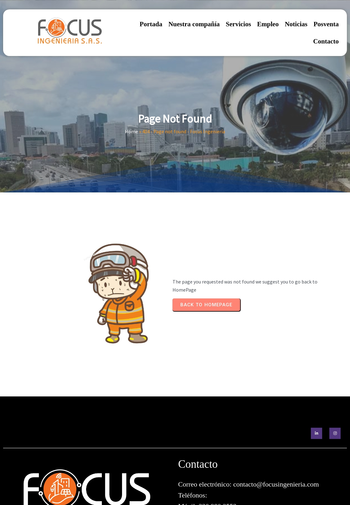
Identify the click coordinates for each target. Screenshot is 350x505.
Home (131, 123)
